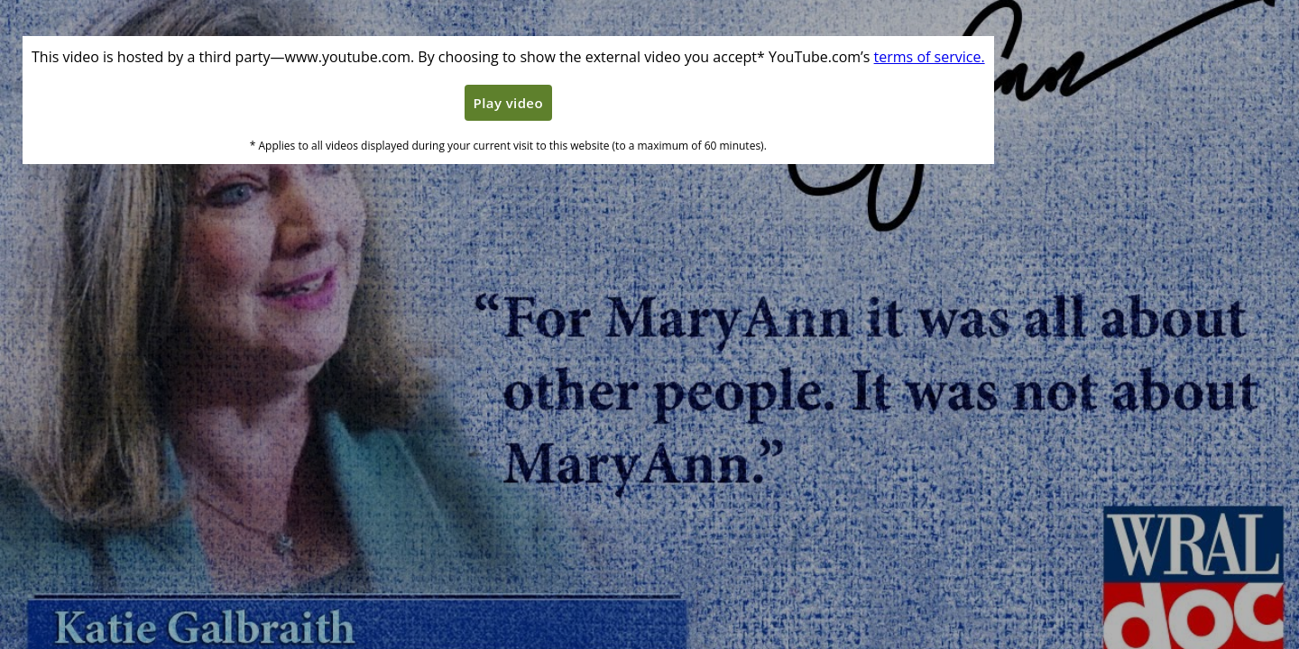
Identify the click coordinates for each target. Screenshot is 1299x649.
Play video (508, 103)
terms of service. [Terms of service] (929, 57)
